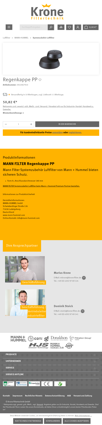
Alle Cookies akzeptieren (77, 421)
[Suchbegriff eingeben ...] (34, 27)
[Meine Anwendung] (61, 27)
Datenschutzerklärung (54, 396)
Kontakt (6, 396)
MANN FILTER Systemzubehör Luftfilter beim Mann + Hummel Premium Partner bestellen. (41, 186)
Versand (40, 404)
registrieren (75, 132)
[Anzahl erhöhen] (31, 124)
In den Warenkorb (67, 124)
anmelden (57, 132)
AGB (69, 396)
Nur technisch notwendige (28, 421)
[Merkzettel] (69, 27)
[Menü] (9, 27)
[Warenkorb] (91, 27)
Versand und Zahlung (83, 396)
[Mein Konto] (78, 27)
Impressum (17, 396)
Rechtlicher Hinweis (33, 396)
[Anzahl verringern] (6, 124)
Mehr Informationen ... (83, 416)
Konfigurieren (53, 421)
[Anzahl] (18, 124)
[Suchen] (51, 27)
